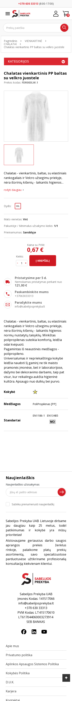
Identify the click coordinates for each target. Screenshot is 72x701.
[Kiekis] (21, 263)
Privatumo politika (19, 655)
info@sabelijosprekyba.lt (30, 306)
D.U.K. (10, 682)
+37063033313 (24, 296)
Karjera (11, 691)
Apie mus (12, 646)
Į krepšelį (43, 260)
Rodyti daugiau (13, 190)
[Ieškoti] (36, 27)
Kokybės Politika (18, 673)
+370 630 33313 (28, 3)
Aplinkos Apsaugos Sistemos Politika (32, 664)
